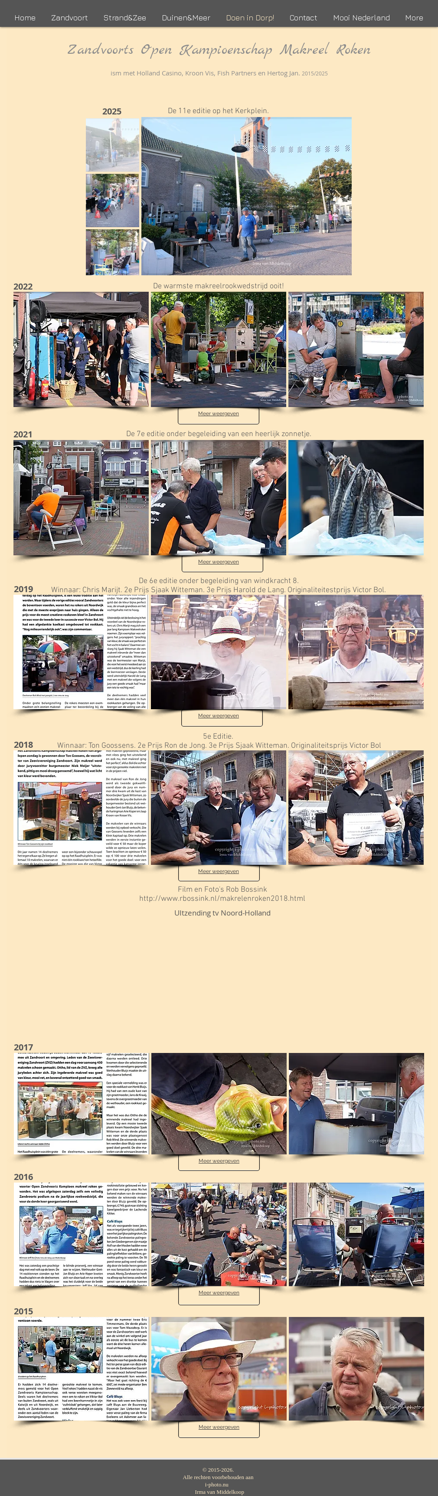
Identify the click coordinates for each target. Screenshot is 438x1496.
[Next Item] (338, 196)
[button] (81, 349)
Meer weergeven (218, 414)
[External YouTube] (222, 976)
